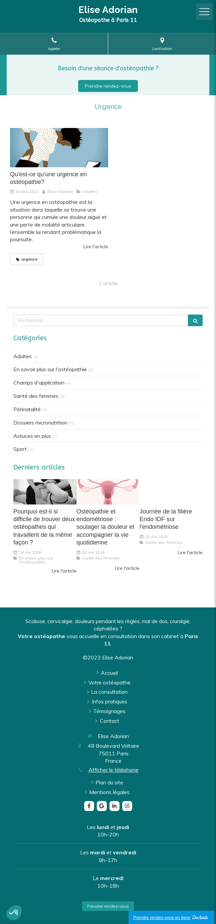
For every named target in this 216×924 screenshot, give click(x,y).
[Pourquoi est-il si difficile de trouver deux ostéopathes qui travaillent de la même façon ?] (44, 491)
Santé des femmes (35, 396)
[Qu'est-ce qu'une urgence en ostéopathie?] (59, 147)
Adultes (22, 356)
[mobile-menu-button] (204, 11)
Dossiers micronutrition (40, 422)
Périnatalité (27, 409)
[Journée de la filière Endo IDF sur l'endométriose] (171, 491)
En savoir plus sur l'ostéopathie (50, 369)
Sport (20, 449)
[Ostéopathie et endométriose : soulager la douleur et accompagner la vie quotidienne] (108, 491)
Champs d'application (38, 382)
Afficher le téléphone (113, 769)
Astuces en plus (32, 436)
